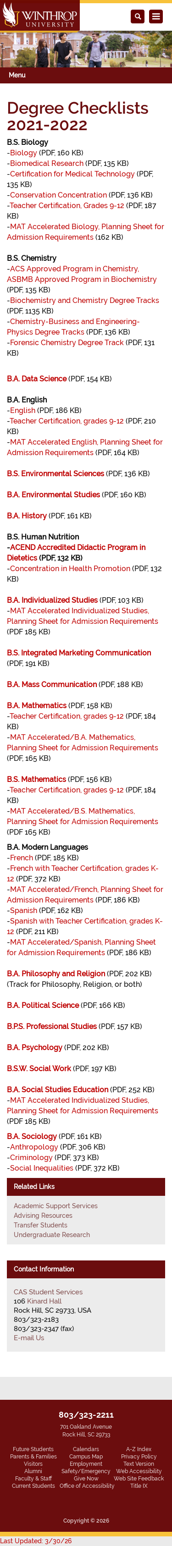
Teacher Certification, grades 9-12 (67, 421)
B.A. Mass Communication (52, 684)
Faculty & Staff (33, 1478)
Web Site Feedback (139, 1478)
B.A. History (27, 516)
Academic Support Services (56, 1206)
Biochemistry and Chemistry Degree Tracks (84, 300)
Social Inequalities (41, 1168)
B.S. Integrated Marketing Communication (79, 653)
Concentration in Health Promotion (70, 568)
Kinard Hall (44, 1301)
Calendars (86, 1449)
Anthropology (34, 1147)
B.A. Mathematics (37, 705)
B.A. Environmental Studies (53, 494)
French (21, 857)
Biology (23, 153)
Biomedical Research (46, 163)
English (22, 410)
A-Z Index (138, 1449)
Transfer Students (40, 1225)
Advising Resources (43, 1215)
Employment (86, 1464)
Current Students (33, 1486)
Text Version (138, 1464)
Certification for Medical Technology (72, 174)
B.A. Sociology (32, 1136)
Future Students (33, 1449)
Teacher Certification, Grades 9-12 (67, 205)
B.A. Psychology (34, 1047)
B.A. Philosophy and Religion (56, 973)
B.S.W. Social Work (39, 1068)
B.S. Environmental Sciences (55, 473)
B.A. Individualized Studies (52, 600)
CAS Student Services (48, 1292)
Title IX (139, 1486)
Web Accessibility (139, 1471)
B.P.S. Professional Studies (52, 1026)
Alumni (33, 1471)
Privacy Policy (139, 1456)
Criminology (31, 1157)
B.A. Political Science (43, 1005)
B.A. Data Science (37, 378)
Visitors (33, 1464)
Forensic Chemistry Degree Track (67, 342)
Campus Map (86, 1456)
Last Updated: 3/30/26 (36, 1541)
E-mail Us (29, 1338)
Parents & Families (33, 1456)
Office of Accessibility (87, 1486)
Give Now (86, 1478)
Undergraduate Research (52, 1234)
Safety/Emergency (86, 1471)
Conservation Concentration (58, 195)
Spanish (23, 910)
